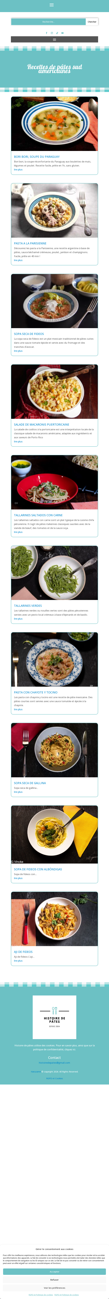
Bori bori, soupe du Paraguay (37, 157)
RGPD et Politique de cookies (41, 1295)
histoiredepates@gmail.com (54, 1062)
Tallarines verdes (28, 606)
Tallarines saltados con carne (38, 515)
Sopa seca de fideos (29, 334)
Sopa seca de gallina (30, 783)
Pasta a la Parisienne (30, 243)
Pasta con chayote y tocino (35, 692)
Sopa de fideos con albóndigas (38, 869)
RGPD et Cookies (54, 1078)
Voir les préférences (54, 1287)
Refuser (54, 1279)
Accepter (54, 1271)
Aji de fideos (23, 952)
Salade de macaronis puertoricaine (41, 424)
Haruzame (36, 1071)
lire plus (18, 169)
